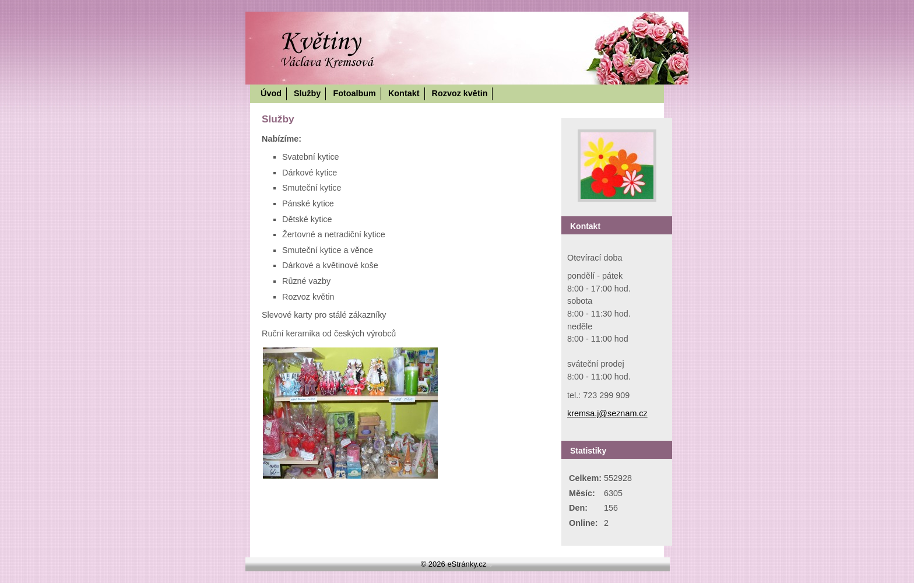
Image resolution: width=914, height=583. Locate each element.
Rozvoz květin (460, 93)
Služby (307, 93)
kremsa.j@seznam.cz (607, 413)
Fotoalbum (354, 93)
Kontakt (404, 93)
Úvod (271, 93)
